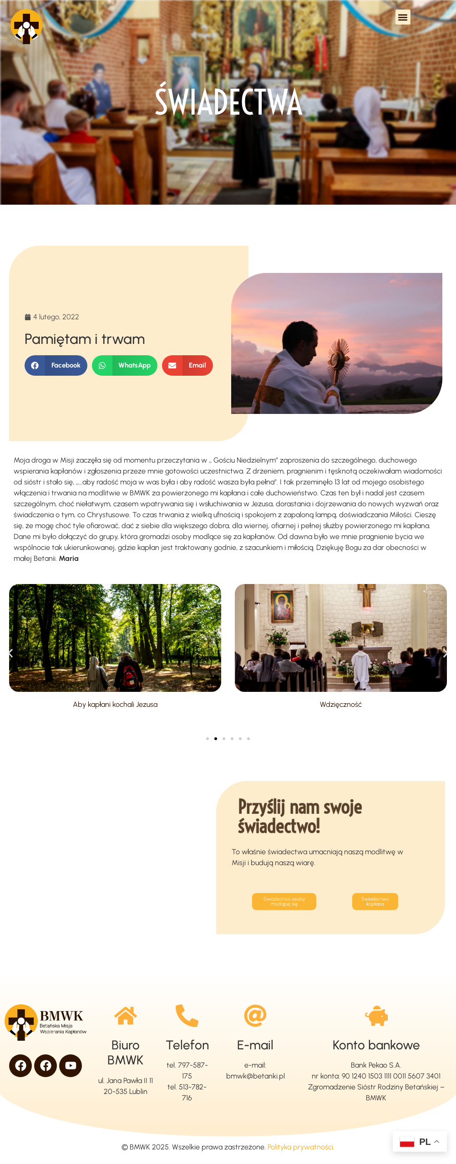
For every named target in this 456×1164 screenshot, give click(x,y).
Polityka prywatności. (301, 1147)
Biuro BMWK (125, 1052)
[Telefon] (187, 1015)
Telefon (187, 1045)
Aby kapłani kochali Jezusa (115, 704)
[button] (402, 17)
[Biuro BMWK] (125, 1015)
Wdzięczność (341, 704)
